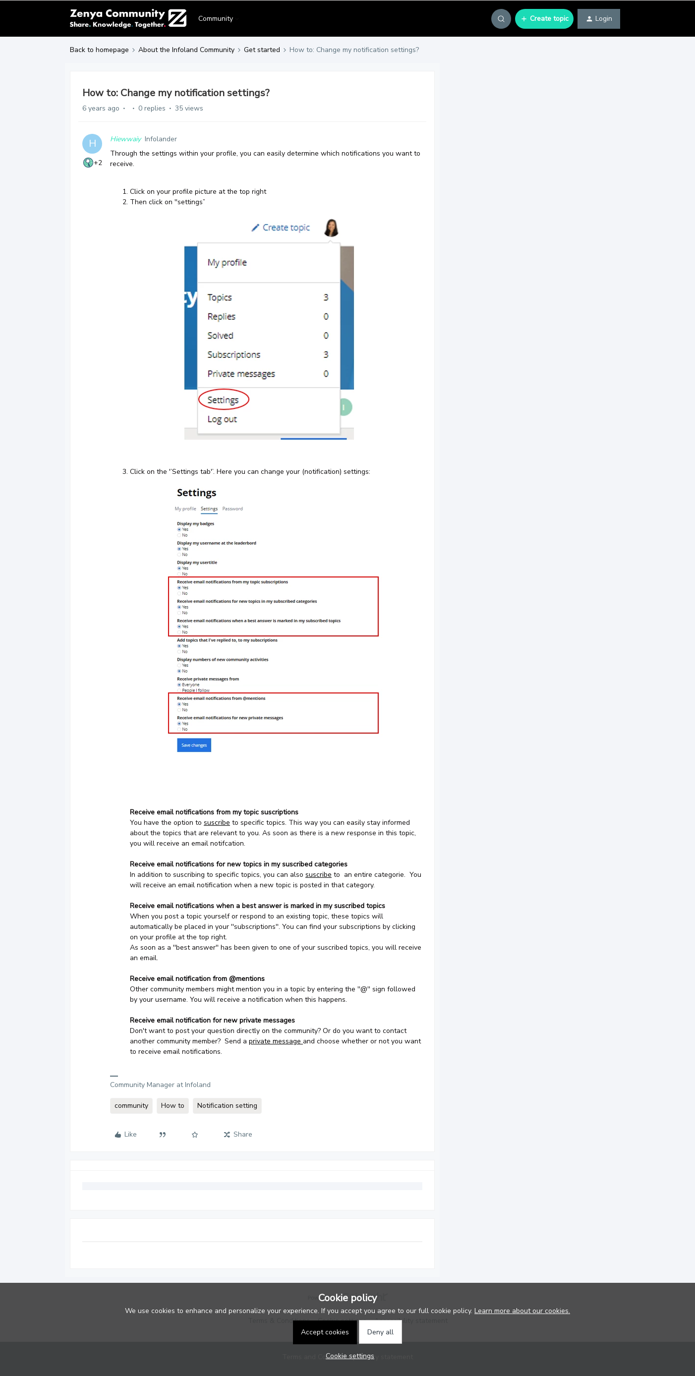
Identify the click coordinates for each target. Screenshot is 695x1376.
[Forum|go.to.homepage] (128, 19)
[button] (544, 19)
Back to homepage (99, 50)
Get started (262, 50)
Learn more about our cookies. (522, 1311)
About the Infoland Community (186, 50)
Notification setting (227, 1105)
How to (172, 1105)
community (131, 1105)
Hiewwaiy (125, 139)
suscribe (217, 822)
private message (275, 1041)
